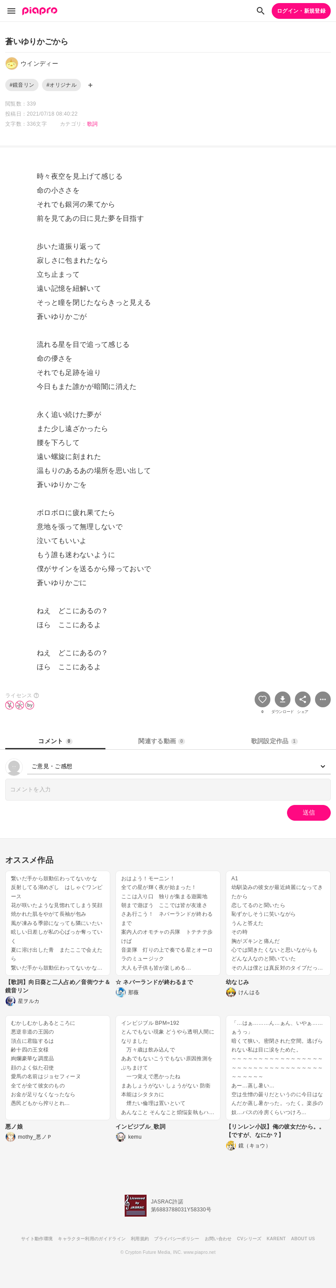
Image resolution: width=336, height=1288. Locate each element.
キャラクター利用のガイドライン (92, 1238)
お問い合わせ (218, 1238)
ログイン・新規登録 (301, 11)
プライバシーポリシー (176, 1238)
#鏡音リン (22, 85)
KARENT (276, 1238)
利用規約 (140, 1238)
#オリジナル (61, 85)
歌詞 (92, 124)
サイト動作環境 (36, 1238)
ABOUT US (303, 1238)
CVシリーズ (249, 1238)
